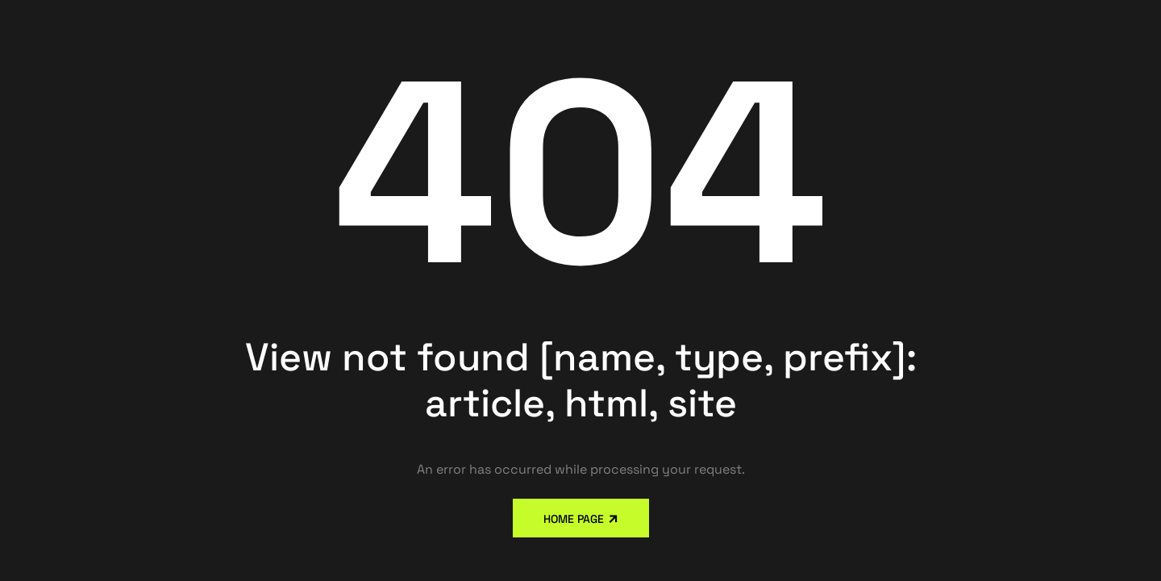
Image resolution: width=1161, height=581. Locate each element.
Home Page (573, 519)
